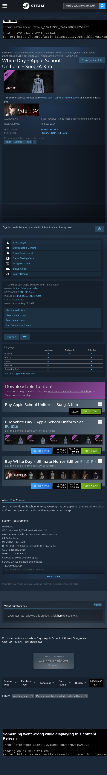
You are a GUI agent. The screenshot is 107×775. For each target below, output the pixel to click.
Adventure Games (24, 54)
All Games (7, 54)
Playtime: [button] (87, 703)
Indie (29, 144)
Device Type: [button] (9, 713)
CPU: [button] (68, 708)
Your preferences (33, 644)
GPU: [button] (81, 708)
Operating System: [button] (49, 708)
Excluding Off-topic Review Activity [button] (59, 703)
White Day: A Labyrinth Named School (76, 54)
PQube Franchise (45, 54)
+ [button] (34, 144)
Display (79, 690)
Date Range (62, 690)
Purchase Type (26, 690)
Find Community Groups (18, 327)
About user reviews (12, 644)
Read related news (15, 322)
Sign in (6, 229)
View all (97, 607)
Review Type (8, 690)
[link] (67, 453)
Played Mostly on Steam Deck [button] (18, 708)
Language (45, 690)
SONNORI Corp (49, 131)
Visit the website (16, 312)
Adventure (19, 144)
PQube (44, 135)
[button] (91, 414)
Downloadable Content (14, 58)
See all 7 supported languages (19, 376)
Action (8, 144)
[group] (53, 708)
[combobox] (81, 6)
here (59, 617)
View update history (16, 317)
